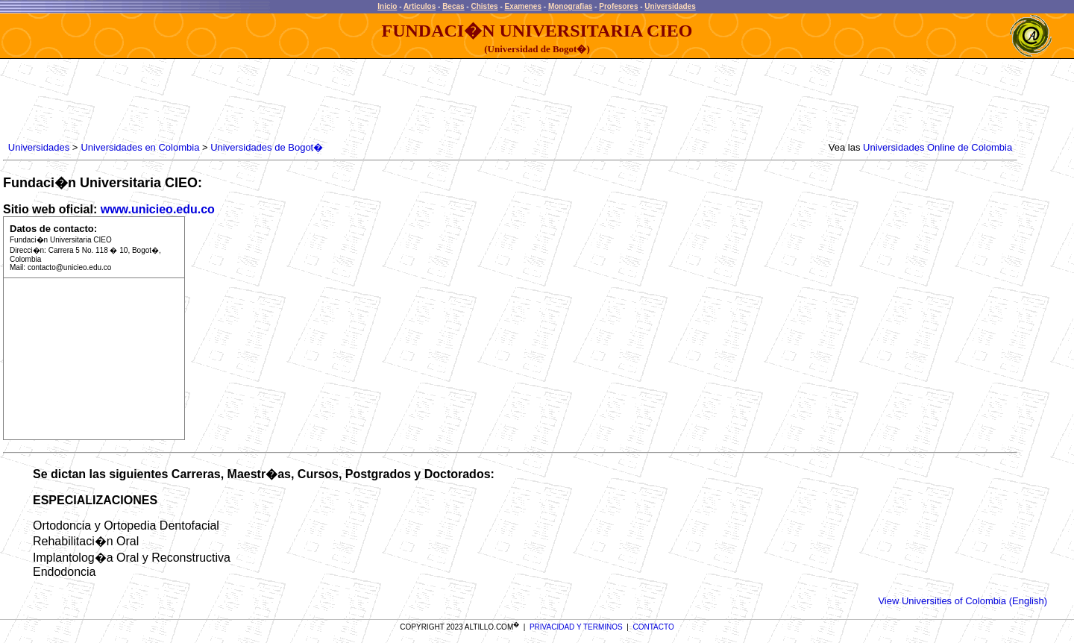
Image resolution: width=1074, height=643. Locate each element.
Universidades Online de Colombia (937, 147)
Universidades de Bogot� (266, 147)
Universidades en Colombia (140, 147)
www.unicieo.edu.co (158, 209)
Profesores (618, 6)
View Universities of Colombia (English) (962, 600)
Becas (453, 6)
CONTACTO (653, 627)
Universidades (669, 6)
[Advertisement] (276, 100)
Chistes (484, 6)
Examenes (523, 6)
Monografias (570, 6)
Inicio (387, 6)
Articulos (419, 6)
